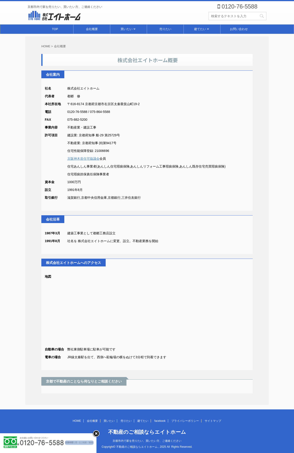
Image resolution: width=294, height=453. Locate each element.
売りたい (165, 29)
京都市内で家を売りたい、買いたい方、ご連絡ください (147, 440)
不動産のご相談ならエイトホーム (147, 432)
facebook (160, 420)
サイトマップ (213, 420)
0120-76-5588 (237, 6)
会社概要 (92, 29)
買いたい (128, 29)
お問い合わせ (239, 29)
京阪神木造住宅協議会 (83, 158)
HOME (77, 420)
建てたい (201, 29)
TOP (55, 29)
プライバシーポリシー (185, 420)
